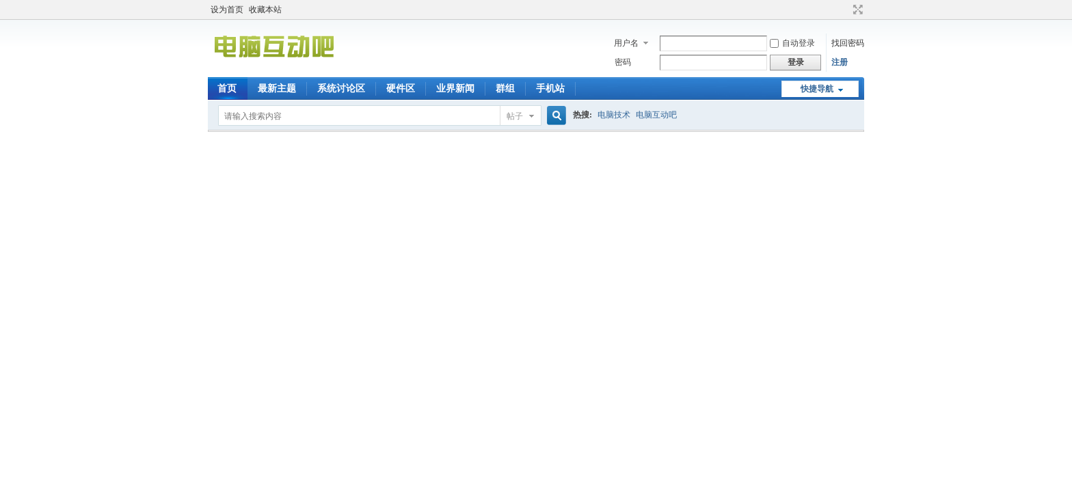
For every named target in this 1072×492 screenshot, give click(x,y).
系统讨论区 (341, 88)
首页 (227, 88)
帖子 (515, 116)
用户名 (626, 43)
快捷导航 (817, 89)
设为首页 (227, 9)
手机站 (550, 88)
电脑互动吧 (656, 115)
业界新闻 (455, 88)
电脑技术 (614, 115)
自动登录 (792, 43)
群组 (505, 88)
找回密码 (847, 43)
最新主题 (277, 88)
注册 (839, 62)
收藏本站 (265, 9)
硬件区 (400, 88)
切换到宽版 (856, 9)
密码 (623, 62)
